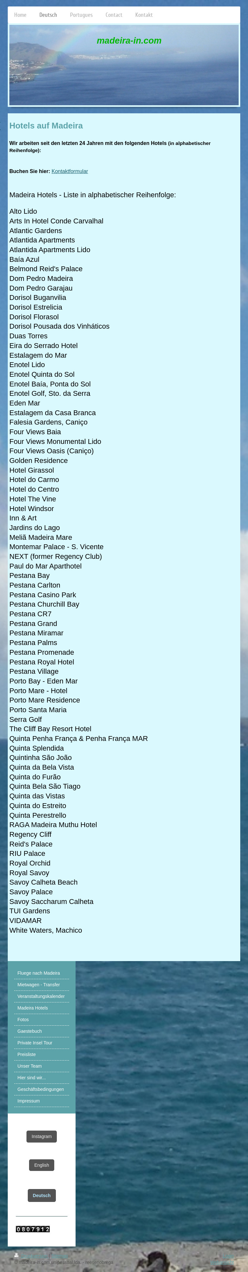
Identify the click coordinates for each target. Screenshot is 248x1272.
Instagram (42, 1136)
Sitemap (59, 1255)
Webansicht (222, 1262)
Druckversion (31, 1255)
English (41, 1165)
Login (228, 1255)
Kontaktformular (70, 171)
